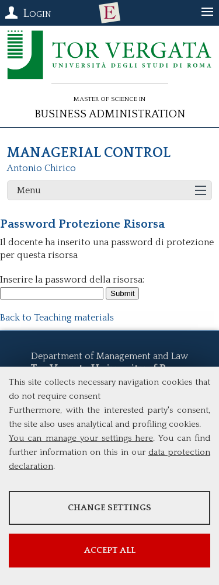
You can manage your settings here (81, 438)
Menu (29, 190)
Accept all (109, 550)
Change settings (109, 508)
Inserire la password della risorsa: (72, 279)
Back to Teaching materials (57, 317)
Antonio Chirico (41, 168)
